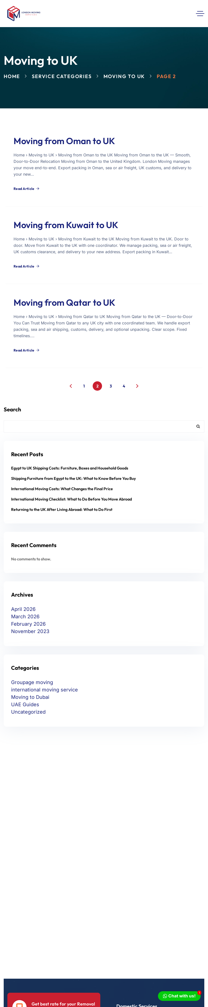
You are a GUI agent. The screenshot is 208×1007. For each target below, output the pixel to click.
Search (12, 409)
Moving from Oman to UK (64, 140)
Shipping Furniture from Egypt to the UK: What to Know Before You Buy (73, 478)
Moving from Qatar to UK (64, 302)
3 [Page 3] (111, 386)
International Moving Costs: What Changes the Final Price (62, 488)
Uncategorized (28, 712)
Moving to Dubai (30, 697)
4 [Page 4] (124, 386)
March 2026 (25, 617)
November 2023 (30, 631)
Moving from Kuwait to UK (66, 224)
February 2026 (28, 624)
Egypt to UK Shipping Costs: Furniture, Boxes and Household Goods (69, 468)
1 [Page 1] (84, 386)
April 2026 (23, 609)
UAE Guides (25, 704)
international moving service (44, 690)
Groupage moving (32, 682)
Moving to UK (124, 76)
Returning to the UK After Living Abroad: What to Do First (61, 509)
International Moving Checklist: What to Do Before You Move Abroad (71, 499)
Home (12, 76)
